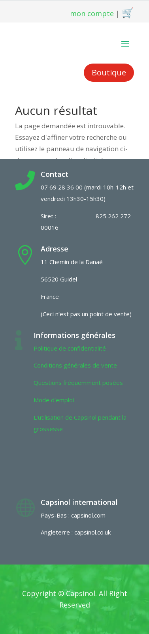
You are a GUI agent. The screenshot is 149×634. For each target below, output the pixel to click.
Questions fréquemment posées (78, 382)
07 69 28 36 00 (62, 187)
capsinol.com (88, 515)
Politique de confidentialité (70, 348)
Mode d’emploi (54, 400)
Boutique (109, 72)
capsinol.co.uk (92, 532)
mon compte (92, 13)
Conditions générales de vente (75, 365)
